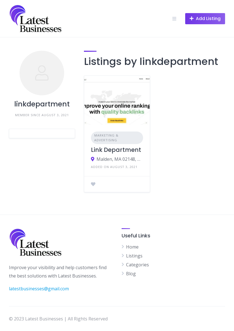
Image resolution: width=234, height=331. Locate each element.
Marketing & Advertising (106, 137)
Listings (134, 256)
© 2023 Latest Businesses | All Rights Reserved (58, 319)
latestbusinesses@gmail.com (39, 289)
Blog (131, 274)
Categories (137, 265)
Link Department (116, 150)
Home (132, 247)
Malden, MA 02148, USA (120, 159)
